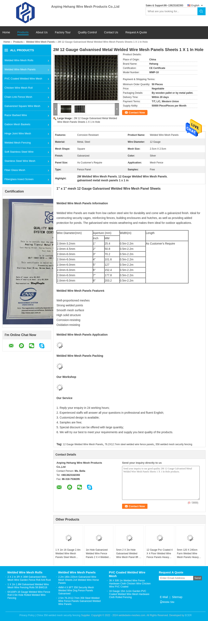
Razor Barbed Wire (15, 115)
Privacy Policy (27, 615)
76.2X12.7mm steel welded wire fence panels (129, 444)
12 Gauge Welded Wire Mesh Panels (83, 444)
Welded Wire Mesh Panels (40, 41)
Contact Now (137, 112)
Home (6, 32)
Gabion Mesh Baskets (17, 124)
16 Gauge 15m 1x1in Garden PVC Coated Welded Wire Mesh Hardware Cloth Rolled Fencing (129, 594)
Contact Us (111, 32)
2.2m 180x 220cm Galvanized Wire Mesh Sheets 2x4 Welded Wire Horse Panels (78, 579)
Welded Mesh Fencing (17, 142)
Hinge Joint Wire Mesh (17, 133)
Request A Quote (136, 32)
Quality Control (87, 32)
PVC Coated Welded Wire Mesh (23, 78)
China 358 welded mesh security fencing (58, 615)
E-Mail (164, 597)
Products (22, 32)
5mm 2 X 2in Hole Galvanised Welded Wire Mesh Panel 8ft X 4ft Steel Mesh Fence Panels (128, 553)
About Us (42, 32)
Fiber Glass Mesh (14, 170)
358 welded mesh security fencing (173, 444)
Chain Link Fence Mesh (18, 96)
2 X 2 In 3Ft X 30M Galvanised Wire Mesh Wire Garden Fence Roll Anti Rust (29, 578)
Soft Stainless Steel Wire (19, 151)
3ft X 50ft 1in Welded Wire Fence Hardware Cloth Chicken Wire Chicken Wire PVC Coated (130, 583)
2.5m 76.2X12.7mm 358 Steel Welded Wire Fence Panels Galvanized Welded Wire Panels (79, 601)
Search (201, 11)
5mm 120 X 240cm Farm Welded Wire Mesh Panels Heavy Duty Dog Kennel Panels (188, 553)
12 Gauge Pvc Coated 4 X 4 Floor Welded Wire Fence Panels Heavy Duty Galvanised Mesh (160, 553)
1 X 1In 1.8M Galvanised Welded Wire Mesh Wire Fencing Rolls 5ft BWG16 (28, 586)
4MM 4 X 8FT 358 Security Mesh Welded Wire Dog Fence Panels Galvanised (76, 590)
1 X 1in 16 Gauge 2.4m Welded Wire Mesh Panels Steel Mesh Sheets (67, 553)
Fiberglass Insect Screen (19, 179)
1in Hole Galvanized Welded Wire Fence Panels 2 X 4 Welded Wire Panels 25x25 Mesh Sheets (97, 553)
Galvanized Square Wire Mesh (22, 106)
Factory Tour (63, 32)
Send (197, 578)
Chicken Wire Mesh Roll (18, 87)
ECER (188, 615)
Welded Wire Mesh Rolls (18, 60)
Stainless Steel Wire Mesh (19, 160)
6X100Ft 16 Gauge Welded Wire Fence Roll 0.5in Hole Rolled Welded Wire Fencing (29, 595)
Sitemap (177, 597)
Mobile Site (167, 602)
